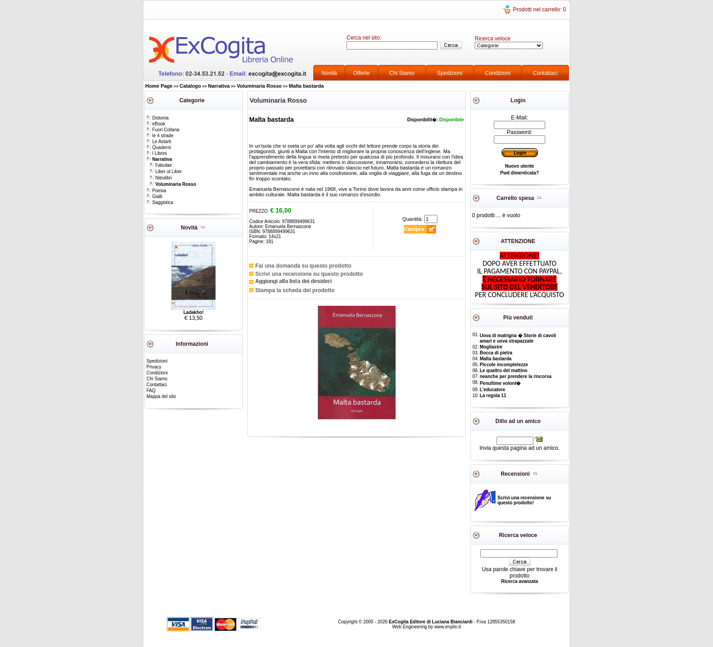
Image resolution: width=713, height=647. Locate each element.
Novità (329, 73)
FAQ (151, 390)
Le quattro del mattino (503, 370)
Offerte (361, 73)
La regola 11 (493, 395)
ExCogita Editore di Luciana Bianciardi (431, 621)
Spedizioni (449, 73)
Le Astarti (158, 141)
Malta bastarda (306, 86)
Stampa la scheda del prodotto (295, 290)
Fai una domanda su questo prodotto (303, 266)
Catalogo (190, 86)
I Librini (156, 153)
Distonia (157, 117)
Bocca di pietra (496, 352)
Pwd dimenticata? (519, 172)
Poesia (156, 190)
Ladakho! (193, 312)
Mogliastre (491, 346)
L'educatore (492, 389)
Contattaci (545, 73)
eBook (155, 123)
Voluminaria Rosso (259, 86)
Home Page (159, 86)
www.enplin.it (447, 626)
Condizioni (498, 73)
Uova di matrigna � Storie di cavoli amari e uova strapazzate (518, 338)
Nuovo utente (519, 166)
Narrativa (219, 86)
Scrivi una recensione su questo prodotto (309, 274)
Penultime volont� (500, 383)
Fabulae (160, 165)
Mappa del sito (161, 396)
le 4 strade (159, 135)
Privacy (153, 366)
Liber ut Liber (165, 171)
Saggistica (159, 202)
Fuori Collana (162, 129)
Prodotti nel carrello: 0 (539, 9)
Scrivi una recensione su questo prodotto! (524, 500)
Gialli (154, 196)
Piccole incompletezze (504, 364)
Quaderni (158, 147)
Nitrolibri (160, 177)
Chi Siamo (401, 73)
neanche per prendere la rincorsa (516, 376)
